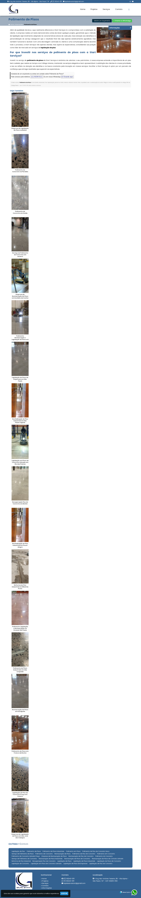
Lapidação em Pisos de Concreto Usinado (46, 863)
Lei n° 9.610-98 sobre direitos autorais (30, 85)
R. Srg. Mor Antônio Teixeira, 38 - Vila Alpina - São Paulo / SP (29, 1)
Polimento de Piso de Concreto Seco (95, 851)
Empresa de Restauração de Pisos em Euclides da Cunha (20, 296)
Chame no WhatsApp (122, 21)
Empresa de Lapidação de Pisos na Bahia (20, 129)
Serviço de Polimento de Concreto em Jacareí (20, 254)
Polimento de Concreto (44, 854)
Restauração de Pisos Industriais (50, 859)
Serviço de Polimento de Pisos (23, 854)
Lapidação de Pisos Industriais (84, 861)
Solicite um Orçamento (102, 21)
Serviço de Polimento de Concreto (24, 859)
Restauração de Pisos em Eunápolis (20, 710)
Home (82, 9)
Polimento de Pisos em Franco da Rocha (20, 752)
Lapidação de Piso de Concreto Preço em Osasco (20, 794)
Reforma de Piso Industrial (21, 861)
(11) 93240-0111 (57, 1)
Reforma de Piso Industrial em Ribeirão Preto (20, 587)
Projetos (94, 9)
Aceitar (64, 893)
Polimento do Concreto (104, 856)
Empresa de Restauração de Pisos (54, 856)
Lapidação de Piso (18, 851)
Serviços (106, 9)
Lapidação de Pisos (64, 861)
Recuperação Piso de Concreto (44, 861)
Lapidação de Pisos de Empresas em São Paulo (20, 379)
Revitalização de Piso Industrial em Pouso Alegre (20, 545)
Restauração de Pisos (62, 854)
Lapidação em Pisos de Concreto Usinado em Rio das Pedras (20, 462)
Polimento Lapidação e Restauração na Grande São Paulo (20, 628)
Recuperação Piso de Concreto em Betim (20, 503)
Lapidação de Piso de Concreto (100, 863)
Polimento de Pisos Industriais (53, 851)
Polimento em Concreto (106, 854)
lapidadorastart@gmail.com (74, 1)
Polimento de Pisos (34, 851)
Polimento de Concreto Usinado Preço (26, 856)
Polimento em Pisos (73, 851)
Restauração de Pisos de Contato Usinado (107, 859)
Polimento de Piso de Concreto (83, 854)
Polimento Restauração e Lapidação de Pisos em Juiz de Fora (20, 338)
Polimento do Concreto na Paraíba (20, 171)
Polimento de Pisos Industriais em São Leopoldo (20, 670)
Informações (47, 888)
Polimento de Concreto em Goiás (20, 212)
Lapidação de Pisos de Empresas (75, 863)
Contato (118, 9)
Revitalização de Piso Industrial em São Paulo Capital (20, 421)
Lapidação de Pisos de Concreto (109, 861)
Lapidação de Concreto (20, 863)
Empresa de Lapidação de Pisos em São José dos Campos (20, 836)
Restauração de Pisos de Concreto (77, 859)
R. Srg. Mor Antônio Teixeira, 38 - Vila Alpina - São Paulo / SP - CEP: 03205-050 (110, 879)
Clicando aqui (67, 77)
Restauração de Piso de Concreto (81, 856)
